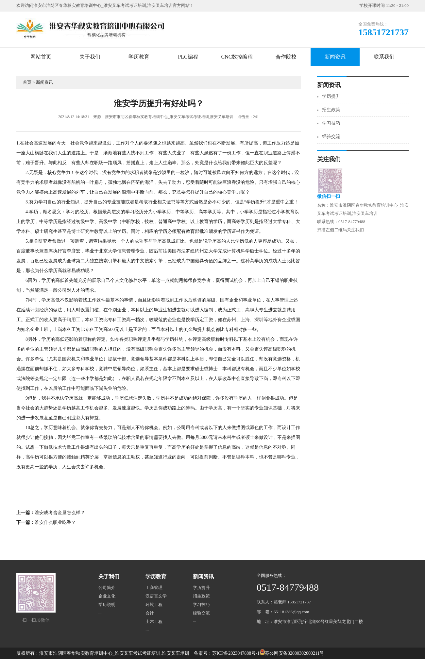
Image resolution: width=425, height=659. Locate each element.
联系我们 (384, 57)
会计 (149, 613)
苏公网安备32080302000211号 (294, 653)
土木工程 (153, 621)
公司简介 (106, 587)
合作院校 (286, 57)
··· (100, 613)
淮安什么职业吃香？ (55, 522)
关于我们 (89, 57)
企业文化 (106, 596)
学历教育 (138, 57)
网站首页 (40, 57)
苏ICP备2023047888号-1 (236, 653)
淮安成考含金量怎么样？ (60, 512)
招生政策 (331, 109)
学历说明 (106, 604)
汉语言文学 (156, 596)
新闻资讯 (335, 57)
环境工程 (153, 604)
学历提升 (331, 96)
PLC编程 (188, 57)
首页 (27, 82)
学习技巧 (331, 123)
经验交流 (331, 136)
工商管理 (153, 587)
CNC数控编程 (237, 57)
